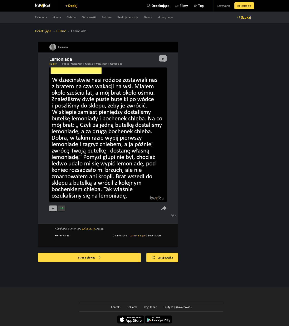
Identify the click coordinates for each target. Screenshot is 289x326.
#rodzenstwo (102, 63)
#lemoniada (116, 63)
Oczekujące (160, 6)
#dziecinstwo (77, 63)
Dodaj (72, 6)
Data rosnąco (120, 235)
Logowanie (224, 5)
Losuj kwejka (162, 257)
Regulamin (150, 307)
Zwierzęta (41, 17)
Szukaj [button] (246, 17)
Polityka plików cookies (178, 307)
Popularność (154, 235)
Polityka (107, 17)
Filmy (184, 6)
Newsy (148, 17)
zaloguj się (88, 228)
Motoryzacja (165, 17)
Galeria (71, 17)
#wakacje (90, 63)
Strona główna (89, 257)
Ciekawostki (88, 17)
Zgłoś (173, 215)
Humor (57, 17)
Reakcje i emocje (127, 17)
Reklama (132, 307)
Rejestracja (244, 5)
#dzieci (65, 63)
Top (201, 6)
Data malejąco (137, 235)
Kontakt (115, 307)
